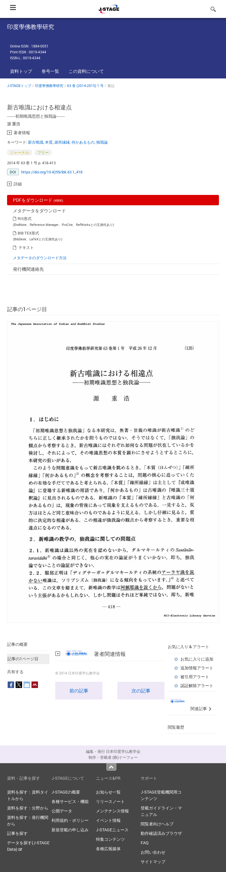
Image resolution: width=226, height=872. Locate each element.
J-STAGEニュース (112, 829)
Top (111, 767)
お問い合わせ (153, 852)
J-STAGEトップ (19, 85)
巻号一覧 (50, 71)
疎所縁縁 (62, 142)
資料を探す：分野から (27, 808)
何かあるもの (83, 142)
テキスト (26, 247)
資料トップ (21, 71)
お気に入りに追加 (196, 659)
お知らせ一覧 (108, 792)
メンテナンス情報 (112, 811)
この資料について (86, 71)
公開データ (61, 811)
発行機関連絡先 (28, 269)
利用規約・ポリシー (70, 820)
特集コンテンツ (110, 839)
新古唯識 (35, 142)
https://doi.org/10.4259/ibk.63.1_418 (51, 172)
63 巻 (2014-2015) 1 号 (85, 85)
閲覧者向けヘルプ (157, 824)
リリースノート (110, 801)
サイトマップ (153, 861)
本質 (49, 142)
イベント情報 (108, 820)
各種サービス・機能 (70, 801)
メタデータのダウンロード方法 (40, 257)
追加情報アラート (196, 668)
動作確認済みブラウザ (161, 833)
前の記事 (78, 690)
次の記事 (141, 690)
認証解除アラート (196, 685)
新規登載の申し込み (70, 829)
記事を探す (17, 833)
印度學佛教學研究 (49, 85)
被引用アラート (194, 676)
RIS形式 (24, 218)
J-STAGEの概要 (65, 792)
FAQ (145, 842)
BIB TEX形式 (28, 233)
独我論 (102, 142)
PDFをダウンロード (38, 200)
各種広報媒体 (108, 848)
